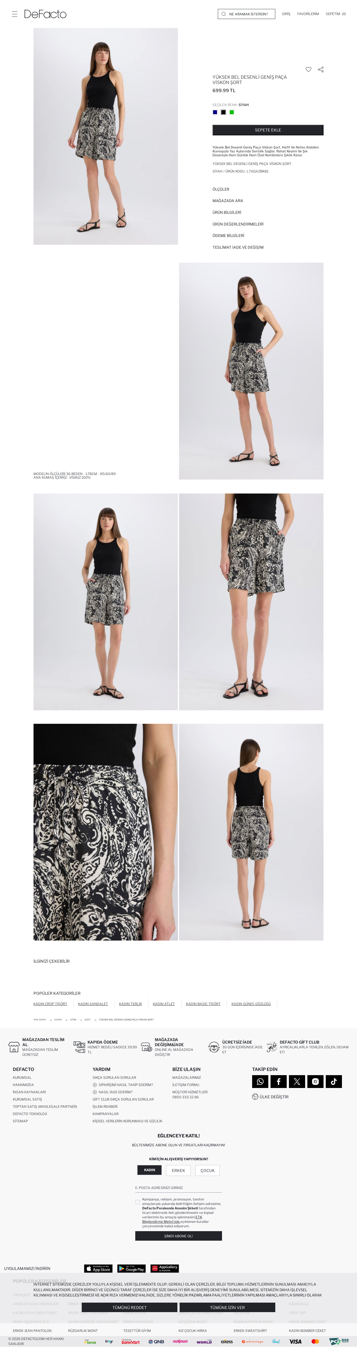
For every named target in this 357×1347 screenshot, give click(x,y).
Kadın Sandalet (93, 1004)
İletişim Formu (185, 1085)
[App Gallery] (164, 1268)
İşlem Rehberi (105, 1106)
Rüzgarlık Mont (83, 1331)
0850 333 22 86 (185, 1097)
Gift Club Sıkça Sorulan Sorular (123, 1099)
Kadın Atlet (164, 1004)
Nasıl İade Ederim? (112, 1092)
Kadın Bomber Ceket (307, 1331)
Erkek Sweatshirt (250, 1331)
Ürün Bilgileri (227, 212)
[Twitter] (297, 1081)
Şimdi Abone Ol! (178, 1236)
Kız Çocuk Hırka (192, 1331)
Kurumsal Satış (27, 1099)
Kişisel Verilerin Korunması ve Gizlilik (127, 1121)
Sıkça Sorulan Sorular (114, 1077)
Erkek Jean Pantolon (32, 1331)
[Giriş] (286, 13)
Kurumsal (22, 1077)
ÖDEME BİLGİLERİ (228, 235)
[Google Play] (131, 1268)
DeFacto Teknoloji (30, 1114)
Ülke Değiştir (274, 1096)
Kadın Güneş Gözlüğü (251, 1004)
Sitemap (20, 1121)
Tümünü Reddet (129, 1307)
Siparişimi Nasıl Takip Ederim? (123, 1085)
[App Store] (98, 1268)
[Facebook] (279, 1081)
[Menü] (14, 14)
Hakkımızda (23, 1085)
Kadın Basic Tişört (203, 1004)
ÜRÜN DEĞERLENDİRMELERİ (238, 224)
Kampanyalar (106, 1114)
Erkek (178, 1170)
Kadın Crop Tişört (50, 1004)
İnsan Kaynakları (29, 1092)
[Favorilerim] (308, 13)
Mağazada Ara (228, 200)
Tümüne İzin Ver (227, 1307)
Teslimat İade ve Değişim (238, 247)
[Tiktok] (334, 1081)
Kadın (149, 1170)
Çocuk (208, 1170)
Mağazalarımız (186, 1077)
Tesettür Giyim (137, 1331)
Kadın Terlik (130, 1004)
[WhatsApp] (260, 1081)
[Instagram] (315, 1081)
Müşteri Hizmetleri (190, 1092)
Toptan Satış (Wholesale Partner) (45, 1106)
